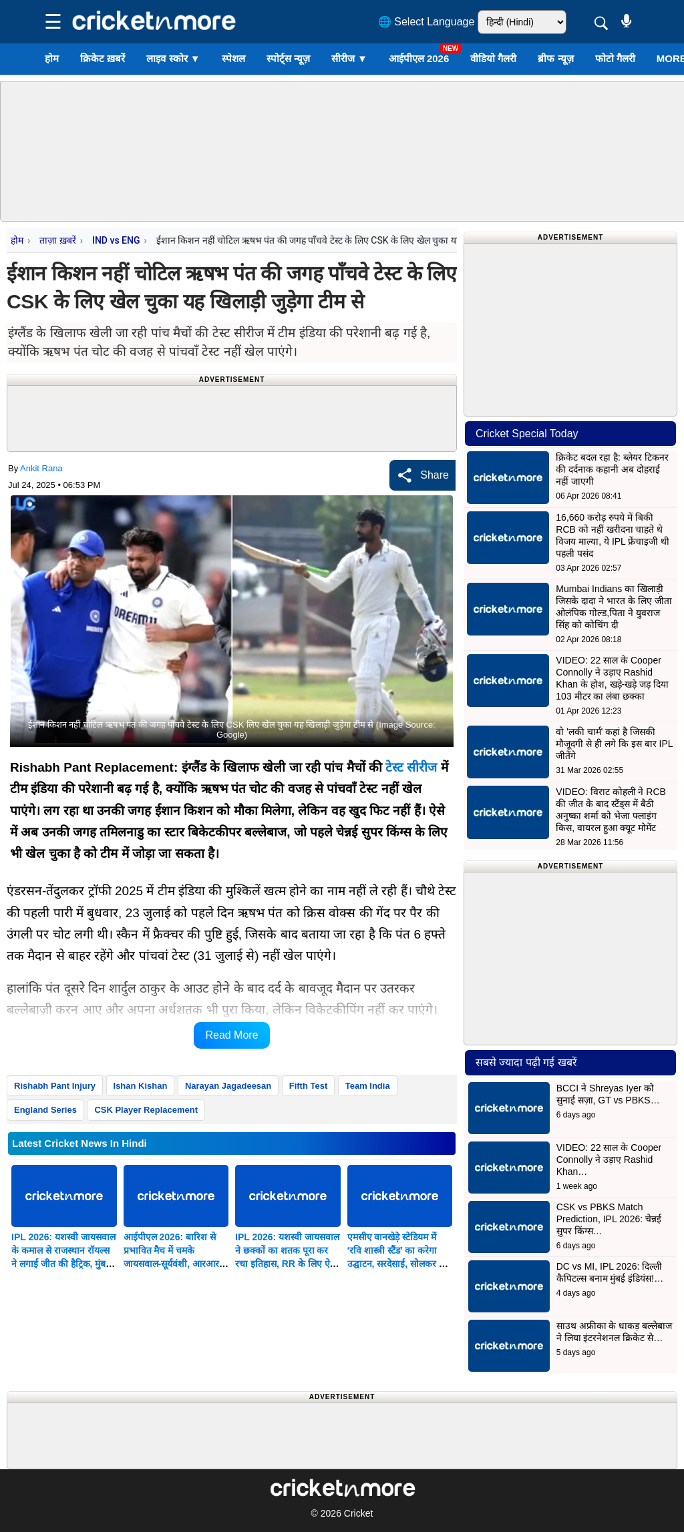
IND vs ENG (116, 240)
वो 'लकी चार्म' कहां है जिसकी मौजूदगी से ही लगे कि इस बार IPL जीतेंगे (614, 743)
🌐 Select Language (426, 21)
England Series (45, 1110)
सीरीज (349, 58)
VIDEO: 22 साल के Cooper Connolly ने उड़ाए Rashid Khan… (609, 1159)
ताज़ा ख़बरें (57, 240)
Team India (367, 1086)
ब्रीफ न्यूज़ (555, 58)
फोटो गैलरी (615, 58)
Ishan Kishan (141, 1086)
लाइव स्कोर (173, 58)
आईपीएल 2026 (419, 58)
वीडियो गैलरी (493, 58)
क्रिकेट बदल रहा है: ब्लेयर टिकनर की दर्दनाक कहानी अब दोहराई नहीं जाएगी (612, 469)
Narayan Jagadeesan (228, 1086)
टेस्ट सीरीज (411, 767)
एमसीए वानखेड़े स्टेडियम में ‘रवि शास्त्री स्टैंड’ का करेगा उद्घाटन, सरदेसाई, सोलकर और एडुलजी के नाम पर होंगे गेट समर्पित (399, 1264)
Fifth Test (308, 1086)
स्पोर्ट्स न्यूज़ (288, 58)
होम (52, 58)
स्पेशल (233, 58)
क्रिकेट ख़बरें (102, 58)
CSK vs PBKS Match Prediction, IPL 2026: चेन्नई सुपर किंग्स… (608, 1219)
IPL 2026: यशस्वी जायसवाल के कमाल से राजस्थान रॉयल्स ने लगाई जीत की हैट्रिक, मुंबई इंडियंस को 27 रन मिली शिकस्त (63, 1264)
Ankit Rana (41, 468)
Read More (231, 1035)
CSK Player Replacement (146, 1110)
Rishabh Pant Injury (55, 1086)
